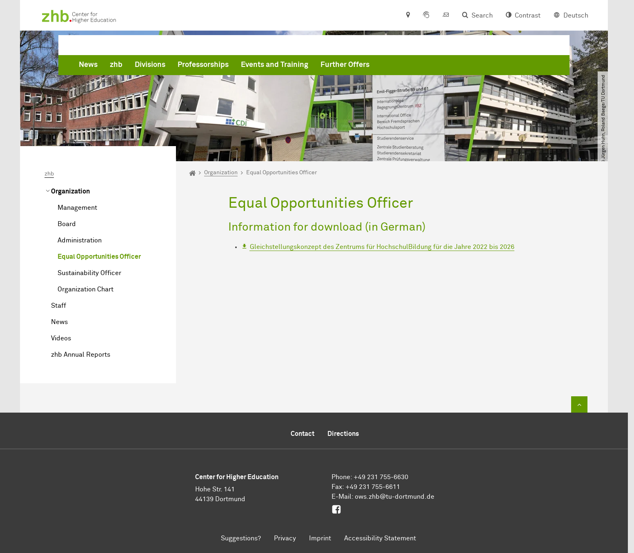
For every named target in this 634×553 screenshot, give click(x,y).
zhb (240, 66)
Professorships (327, 66)
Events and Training (398, 66)
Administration (80, 240)
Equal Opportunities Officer (99, 256)
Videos (61, 338)
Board (67, 224)
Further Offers (469, 66)
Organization (70, 191)
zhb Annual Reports (80, 354)
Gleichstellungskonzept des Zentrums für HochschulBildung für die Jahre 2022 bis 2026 (382, 247)
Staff (58, 305)
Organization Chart (85, 289)
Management (77, 207)
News (212, 66)
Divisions (274, 66)
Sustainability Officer (89, 273)
